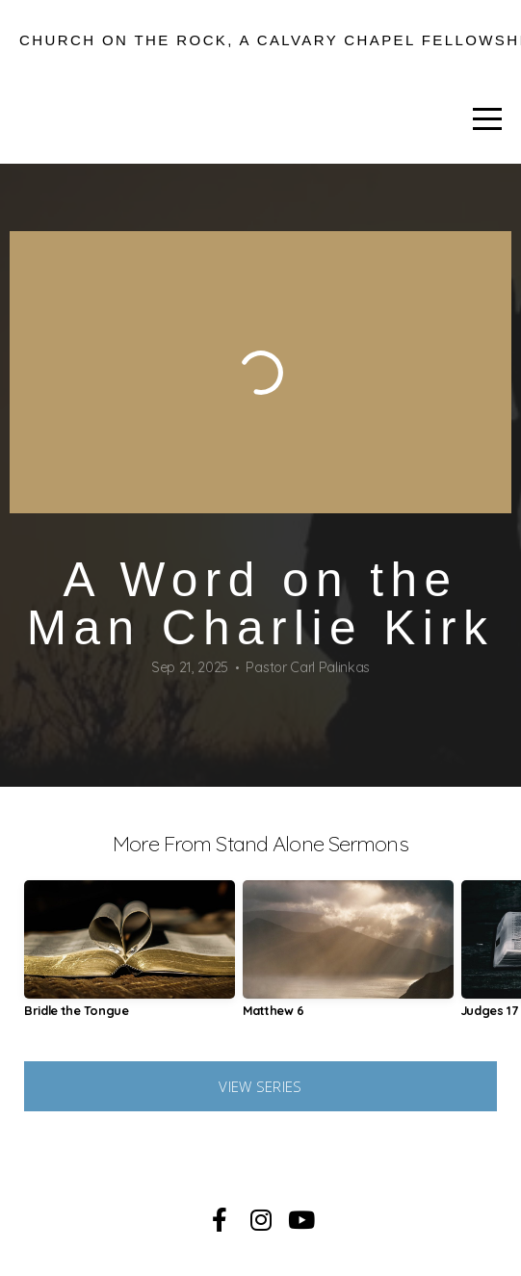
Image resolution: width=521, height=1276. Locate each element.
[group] (129, 956)
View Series (260, 1086)
